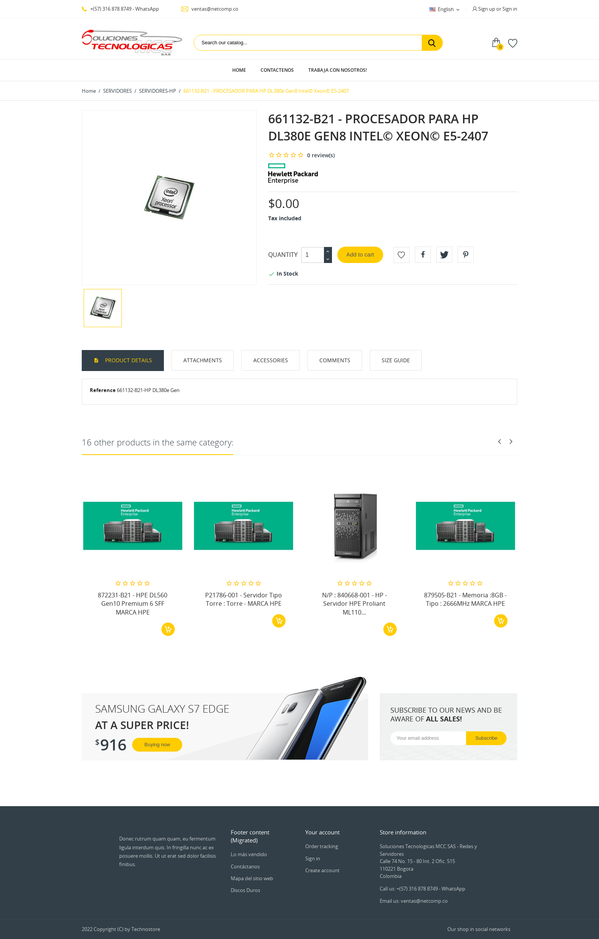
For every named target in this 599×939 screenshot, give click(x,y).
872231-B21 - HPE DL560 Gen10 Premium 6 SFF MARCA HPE (132, 603)
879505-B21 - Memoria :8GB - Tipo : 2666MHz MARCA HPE (465, 599)
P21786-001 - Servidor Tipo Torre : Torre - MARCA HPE (243, 599)
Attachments (202, 360)
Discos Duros (245, 890)
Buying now (157, 744)
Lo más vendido (249, 854)
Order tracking (321, 846)
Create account (322, 870)
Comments (334, 360)
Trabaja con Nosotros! (337, 70)
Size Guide (396, 360)
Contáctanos (245, 866)
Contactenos (277, 70)
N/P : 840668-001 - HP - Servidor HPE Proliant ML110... (354, 603)
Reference (103, 390)
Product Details (128, 360)
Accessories (270, 360)
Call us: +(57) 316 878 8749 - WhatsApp (422, 888)
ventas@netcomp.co (209, 8)
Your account (322, 832)
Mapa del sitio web (252, 878)
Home (239, 70)
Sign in (312, 858)
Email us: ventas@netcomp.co (414, 900)
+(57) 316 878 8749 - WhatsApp (120, 8)
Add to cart (360, 254)
